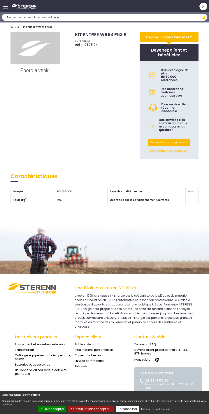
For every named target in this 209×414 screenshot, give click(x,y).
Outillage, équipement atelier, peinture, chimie (43, 357)
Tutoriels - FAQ (145, 344)
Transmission (24, 350)
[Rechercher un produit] (104, 17)
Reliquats (81, 366)
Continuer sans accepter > (91, 409)
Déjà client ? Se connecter (169, 151)
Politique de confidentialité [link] (156, 409)
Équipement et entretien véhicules (40, 344)
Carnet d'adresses (88, 355)
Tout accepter (52, 409)
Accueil (14, 27)
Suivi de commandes (89, 361)
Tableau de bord (87, 344)
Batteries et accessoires (32, 364)
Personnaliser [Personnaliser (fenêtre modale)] (127, 409)
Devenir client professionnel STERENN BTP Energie (161, 352)
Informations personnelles (94, 350)
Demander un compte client (168, 142)
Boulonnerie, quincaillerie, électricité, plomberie (41, 372)
